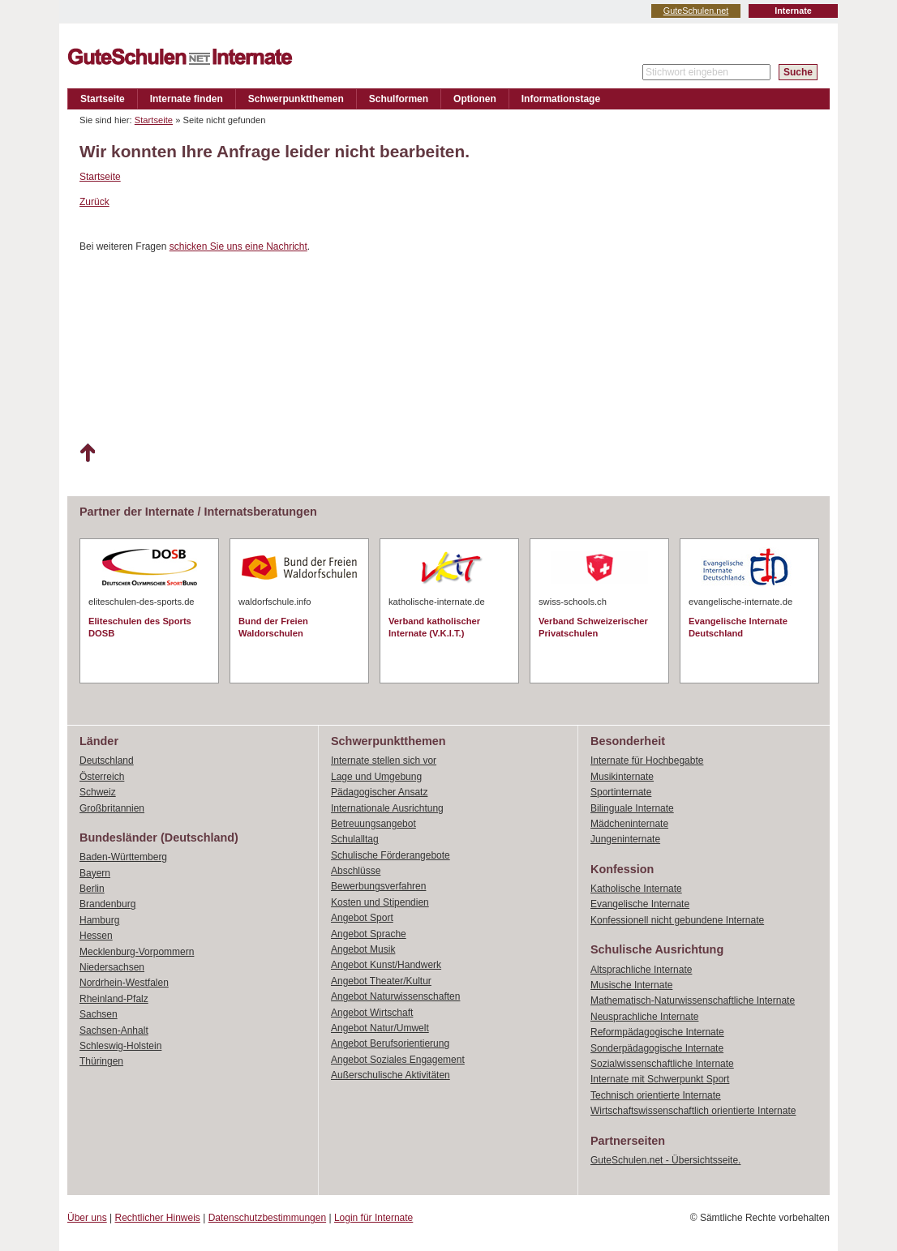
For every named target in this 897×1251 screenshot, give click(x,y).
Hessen (96, 935)
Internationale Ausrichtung (387, 808)
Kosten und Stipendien (380, 902)
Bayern (94, 873)
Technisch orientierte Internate (655, 1095)
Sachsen (98, 1014)
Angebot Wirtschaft (372, 1012)
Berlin (92, 888)
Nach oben (87, 453)
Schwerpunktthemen (296, 99)
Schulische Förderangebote (390, 855)
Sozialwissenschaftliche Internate (662, 1063)
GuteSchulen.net (695, 10)
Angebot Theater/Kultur (381, 981)
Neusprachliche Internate (644, 1016)
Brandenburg (107, 904)
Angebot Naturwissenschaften (395, 996)
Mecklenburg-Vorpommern (136, 952)
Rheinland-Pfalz (113, 999)
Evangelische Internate (639, 904)
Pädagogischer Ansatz (379, 792)
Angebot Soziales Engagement (398, 1059)
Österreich (101, 776)
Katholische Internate (636, 888)
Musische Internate (631, 985)
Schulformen (398, 99)
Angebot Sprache (368, 934)
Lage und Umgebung (376, 776)
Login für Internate (373, 1217)
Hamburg (99, 920)
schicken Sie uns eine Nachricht (238, 246)
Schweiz (97, 792)
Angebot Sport (362, 917)
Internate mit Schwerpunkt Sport (659, 1079)
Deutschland (106, 760)
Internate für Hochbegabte (646, 760)
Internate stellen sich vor (383, 760)
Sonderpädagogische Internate (656, 1048)
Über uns (87, 1217)
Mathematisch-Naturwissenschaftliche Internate (692, 1000)
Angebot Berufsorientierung (390, 1043)
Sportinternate (620, 792)
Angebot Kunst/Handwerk (386, 964)
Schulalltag (355, 839)
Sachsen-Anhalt (113, 1030)
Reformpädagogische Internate (657, 1032)
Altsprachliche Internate (641, 969)
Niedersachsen (111, 967)
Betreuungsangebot (373, 823)
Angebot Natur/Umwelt (380, 1028)
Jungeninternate (625, 839)
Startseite (102, 99)
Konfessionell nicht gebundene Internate (677, 920)
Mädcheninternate (629, 823)
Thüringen (101, 1061)
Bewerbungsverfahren (378, 886)
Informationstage (560, 99)
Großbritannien (111, 808)
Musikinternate (622, 776)
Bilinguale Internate (632, 808)
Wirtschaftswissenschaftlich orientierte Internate (693, 1110)
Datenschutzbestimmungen (267, 1217)
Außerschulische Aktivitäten (390, 1075)
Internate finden (186, 99)
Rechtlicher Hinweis (157, 1217)
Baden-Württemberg (123, 857)
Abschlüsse (355, 870)
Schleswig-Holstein (120, 1046)
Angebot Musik (363, 949)
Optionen (474, 99)
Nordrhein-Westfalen (124, 982)
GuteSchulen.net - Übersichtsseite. (665, 1160)
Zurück (94, 202)
